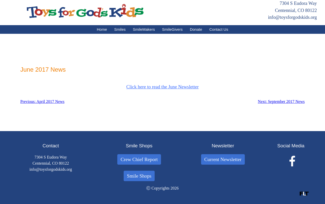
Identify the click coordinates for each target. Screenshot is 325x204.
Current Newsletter (223, 159)
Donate (196, 29)
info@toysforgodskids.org (292, 17)
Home (102, 29)
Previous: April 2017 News (42, 101)
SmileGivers (172, 29)
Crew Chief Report (139, 159)
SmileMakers (144, 29)
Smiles (120, 29)
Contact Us (218, 29)
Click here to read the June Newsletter (162, 86)
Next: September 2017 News (281, 101)
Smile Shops (139, 176)
